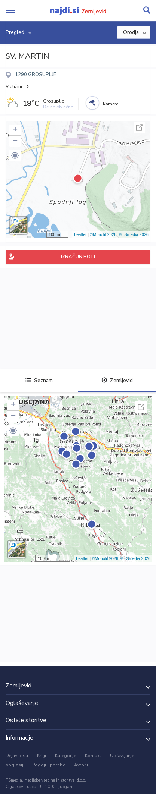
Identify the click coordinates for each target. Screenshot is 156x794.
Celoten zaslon (139, 127)
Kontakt (93, 756)
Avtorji (81, 765)
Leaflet (80, 234)
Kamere (110, 104)
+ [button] (15, 130)
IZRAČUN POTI (78, 256)
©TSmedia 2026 (134, 234)
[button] (15, 155)
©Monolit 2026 (103, 234)
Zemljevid (117, 380)
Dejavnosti (17, 756)
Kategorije (65, 756)
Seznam (39, 380)
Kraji (41, 756)
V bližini (14, 86)
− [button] (15, 141)
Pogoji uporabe (48, 765)
